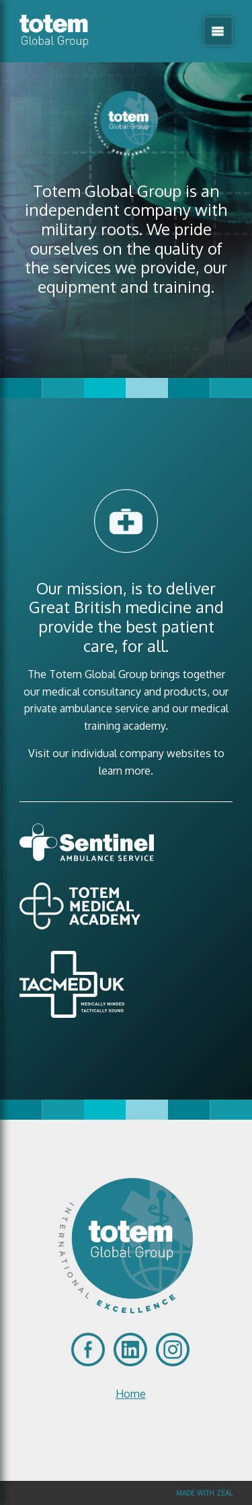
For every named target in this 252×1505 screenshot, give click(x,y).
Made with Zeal (204, 1493)
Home (131, 1393)
